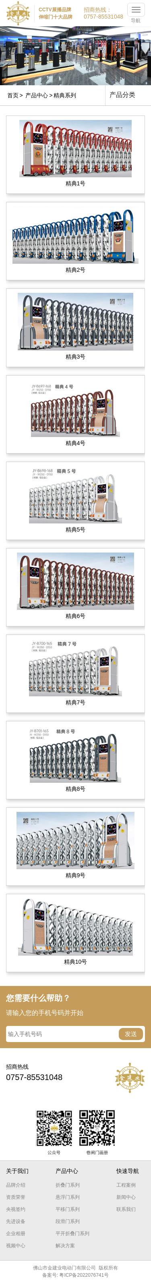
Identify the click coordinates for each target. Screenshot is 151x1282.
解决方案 (65, 1245)
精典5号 (76, 529)
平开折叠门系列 (72, 1233)
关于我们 (17, 1171)
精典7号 (76, 702)
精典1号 (76, 183)
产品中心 (36, 95)
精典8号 (76, 789)
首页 (13, 95)
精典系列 (65, 95)
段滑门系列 (68, 1221)
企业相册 (15, 1233)
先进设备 (15, 1221)
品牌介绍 (15, 1185)
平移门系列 (68, 1209)
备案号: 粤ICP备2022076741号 (75, 1275)
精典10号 (75, 961)
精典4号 (76, 443)
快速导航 (127, 1171)
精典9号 (76, 875)
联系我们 (126, 1209)
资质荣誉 (15, 1197)
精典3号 (76, 356)
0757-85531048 (103, 16)
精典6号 (76, 616)
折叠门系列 (68, 1185)
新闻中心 (126, 1197)
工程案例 (126, 1185)
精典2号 (76, 270)
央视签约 (15, 1209)
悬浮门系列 (68, 1197)
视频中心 (15, 1245)
